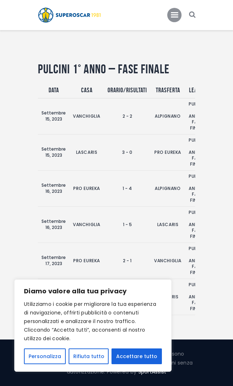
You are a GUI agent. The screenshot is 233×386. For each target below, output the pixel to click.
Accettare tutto (136, 356)
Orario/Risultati (127, 90)
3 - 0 (127, 152)
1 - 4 (127, 188)
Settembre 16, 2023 (53, 188)
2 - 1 (127, 261)
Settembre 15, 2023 (53, 116)
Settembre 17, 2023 (53, 260)
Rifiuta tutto (88, 356)
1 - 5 (127, 224)
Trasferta (168, 90)
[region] (93, 325)
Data (54, 90)
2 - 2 (127, 116)
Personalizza (45, 356)
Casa (87, 90)
